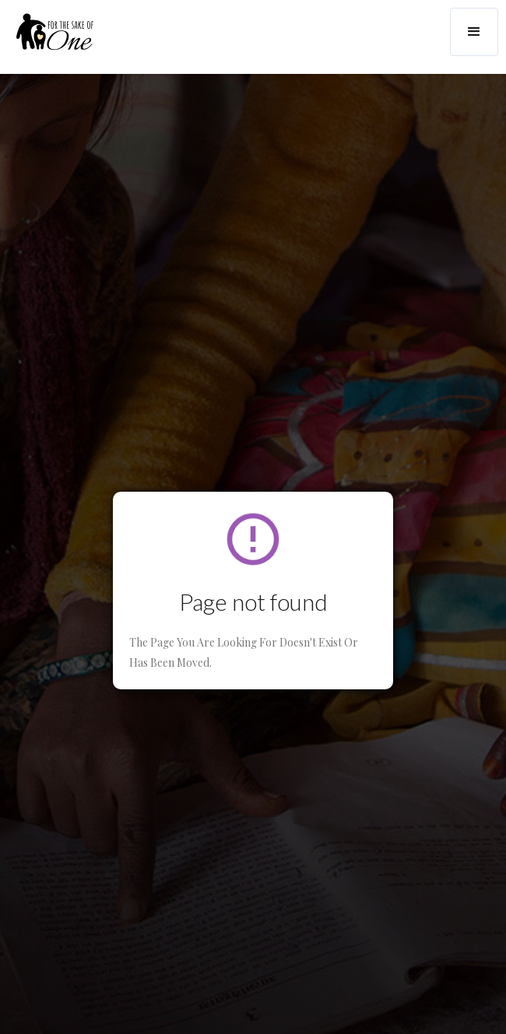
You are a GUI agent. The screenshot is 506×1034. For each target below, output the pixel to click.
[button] (474, 32)
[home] (46, 37)
